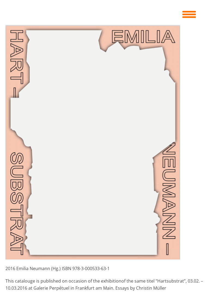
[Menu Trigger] (189, 13)
